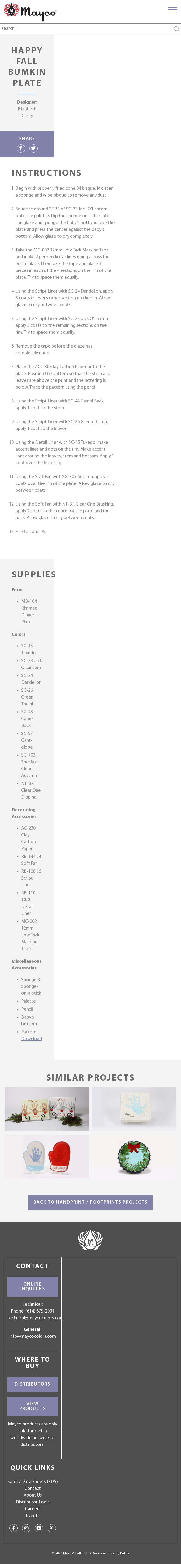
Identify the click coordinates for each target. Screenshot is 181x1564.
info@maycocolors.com (32, 1336)
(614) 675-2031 (39, 1311)
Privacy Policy (119, 1553)
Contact (33, 1488)
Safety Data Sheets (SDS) (33, 1481)
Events (32, 1516)
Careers (33, 1509)
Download (31, 1039)
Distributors (32, 1384)
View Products (32, 1406)
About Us (33, 1495)
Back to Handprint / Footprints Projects (90, 1202)
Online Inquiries (32, 1286)
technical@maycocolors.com (35, 1318)
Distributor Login (33, 1502)
